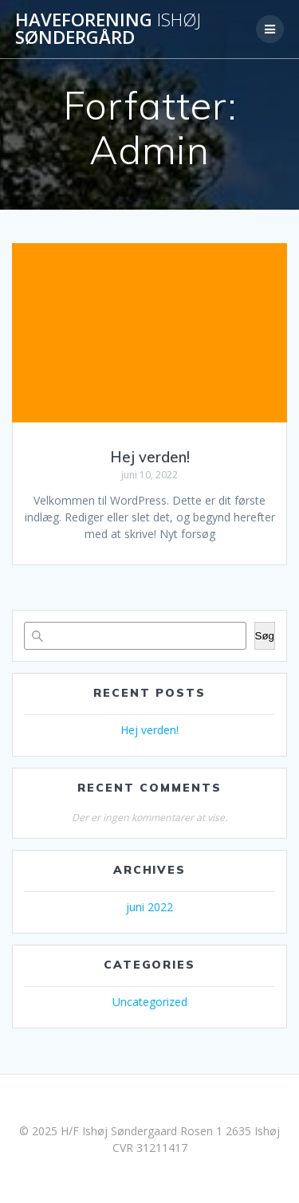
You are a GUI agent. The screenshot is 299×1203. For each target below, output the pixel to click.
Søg (264, 636)
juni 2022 (149, 906)
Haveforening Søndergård (108, 29)
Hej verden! (150, 457)
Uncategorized (149, 1001)
